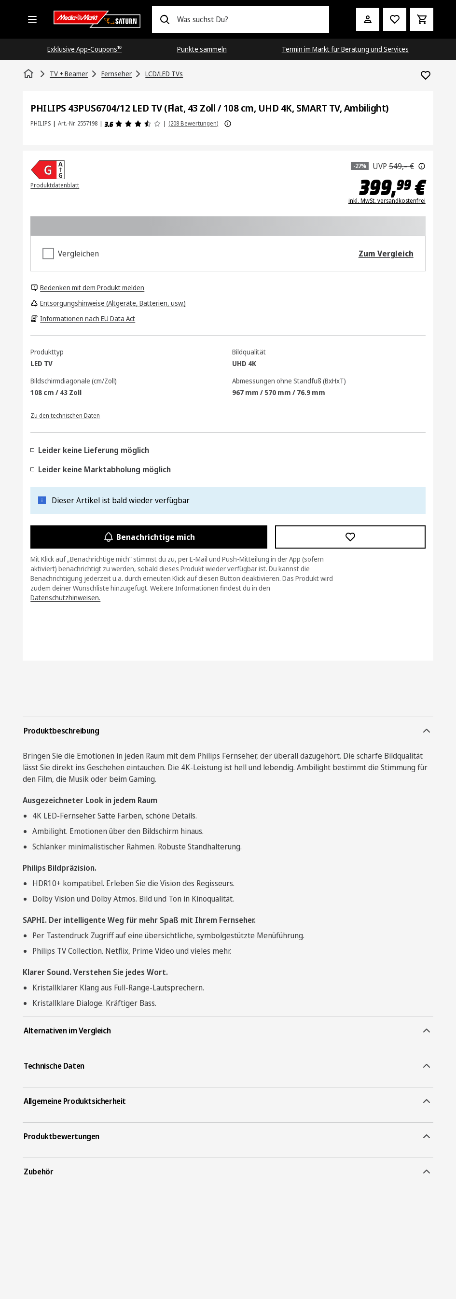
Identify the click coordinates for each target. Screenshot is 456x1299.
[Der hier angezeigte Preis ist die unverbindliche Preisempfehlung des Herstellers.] (421, 166)
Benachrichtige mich (148, 537)
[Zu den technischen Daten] (65, 415)
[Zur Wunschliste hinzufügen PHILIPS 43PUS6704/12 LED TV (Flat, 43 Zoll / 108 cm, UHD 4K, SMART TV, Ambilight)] (425, 75)
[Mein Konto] (367, 19)
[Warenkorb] (421, 19)
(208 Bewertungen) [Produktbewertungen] (193, 123)
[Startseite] (29, 74)
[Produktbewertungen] (133, 123)
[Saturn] (97, 19)
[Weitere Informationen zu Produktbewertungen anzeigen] (227, 123)
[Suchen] (164, 19)
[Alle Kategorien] (32, 19)
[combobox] (249, 19)
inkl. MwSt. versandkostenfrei (387, 201)
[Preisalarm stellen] (394, 19)
